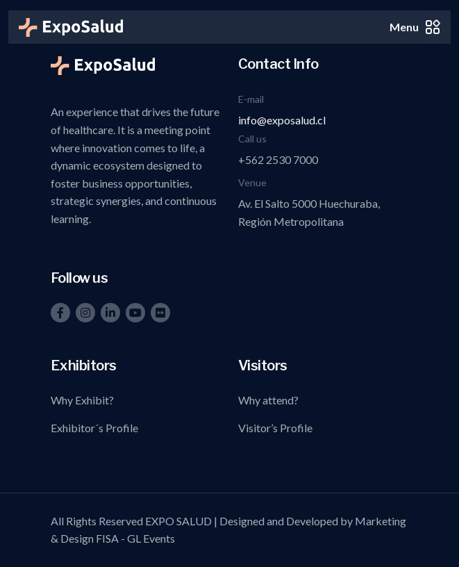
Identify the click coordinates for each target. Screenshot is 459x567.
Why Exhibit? (82, 399)
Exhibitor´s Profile (94, 427)
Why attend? (268, 399)
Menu (415, 27)
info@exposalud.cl (282, 119)
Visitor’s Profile (275, 427)
